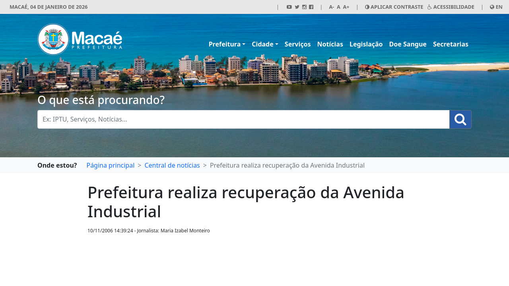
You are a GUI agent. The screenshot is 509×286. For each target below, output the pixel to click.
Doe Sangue (408, 44)
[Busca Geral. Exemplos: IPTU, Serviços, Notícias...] (243, 119)
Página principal (110, 165)
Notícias (330, 44)
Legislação (366, 44)
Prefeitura (225, 44)
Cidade (262, 44)
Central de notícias (172, 165)
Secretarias (450, 44)
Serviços (298, 44)
